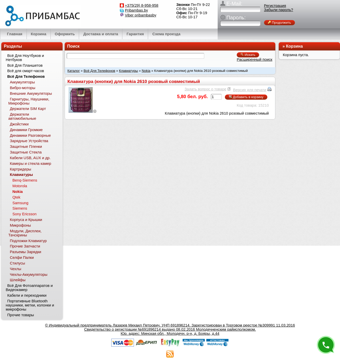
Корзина (294, 46)
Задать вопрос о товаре (205, 89)
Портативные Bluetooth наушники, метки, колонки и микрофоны (30, 305)
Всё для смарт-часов (25, 71)
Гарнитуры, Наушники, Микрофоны (28, 101)
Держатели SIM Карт (28, 109)
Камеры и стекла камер (30, 163)
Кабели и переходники (26, 295)
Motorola (19, 186)
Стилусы (17, 263)
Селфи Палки (22, 257)
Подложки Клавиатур (28, 241)
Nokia (146, 71)
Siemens (19, 208)
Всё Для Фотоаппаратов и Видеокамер (29, 288)
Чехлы (15, 269)
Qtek (16, 197)
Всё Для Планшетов (24, 65)
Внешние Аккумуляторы (31, 93)
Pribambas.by (136, 10)
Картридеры (20, 169)
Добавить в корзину (246, 97)
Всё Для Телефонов (99, 71)
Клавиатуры (128, 71)
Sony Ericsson (24, 214)
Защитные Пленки (26, 146)
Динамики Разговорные (30, 135)
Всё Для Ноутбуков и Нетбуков (25, 58)
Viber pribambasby (140, 15)
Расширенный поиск (254, 59)
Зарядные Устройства (29, 141)
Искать (248, 55)
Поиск (73, 46)
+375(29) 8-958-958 (141, 5)
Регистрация (275, 6)
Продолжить (279, 22)
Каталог (73, 71)
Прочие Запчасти (25, 246)
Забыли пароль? (278, 10)
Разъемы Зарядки (25, 252)
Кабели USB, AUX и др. (30, 158)
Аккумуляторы (22, 82)
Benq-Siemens (24, 180)
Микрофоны (20, 225)
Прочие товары (20, 315)
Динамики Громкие (26, 130)
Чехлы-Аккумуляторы (28, 274)
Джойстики (19, 124)
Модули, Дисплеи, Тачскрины (24, 233)
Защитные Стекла (25, 152)
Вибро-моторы (22, 88)
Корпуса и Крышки (26, 220)
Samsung (20, 203)
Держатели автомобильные (22, 116)
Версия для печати (249, 90)
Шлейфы (18, 280)
